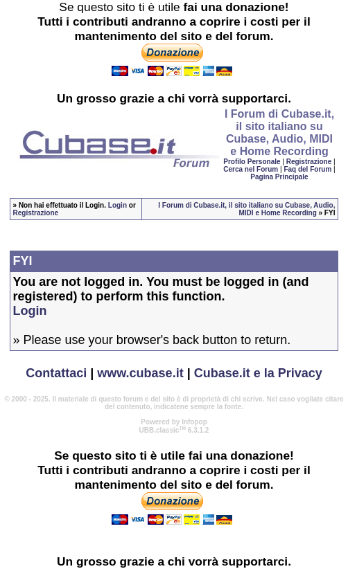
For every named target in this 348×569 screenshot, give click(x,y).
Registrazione (309, 161)
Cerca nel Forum (250, 169)
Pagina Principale (279, 177)
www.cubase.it (140, 373)
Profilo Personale (251, 161)
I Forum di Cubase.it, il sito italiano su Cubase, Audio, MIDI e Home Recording (246, 209)
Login (117, 205)
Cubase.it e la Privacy (258, 373)
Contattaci (56, 373)
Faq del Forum (307, 169)
